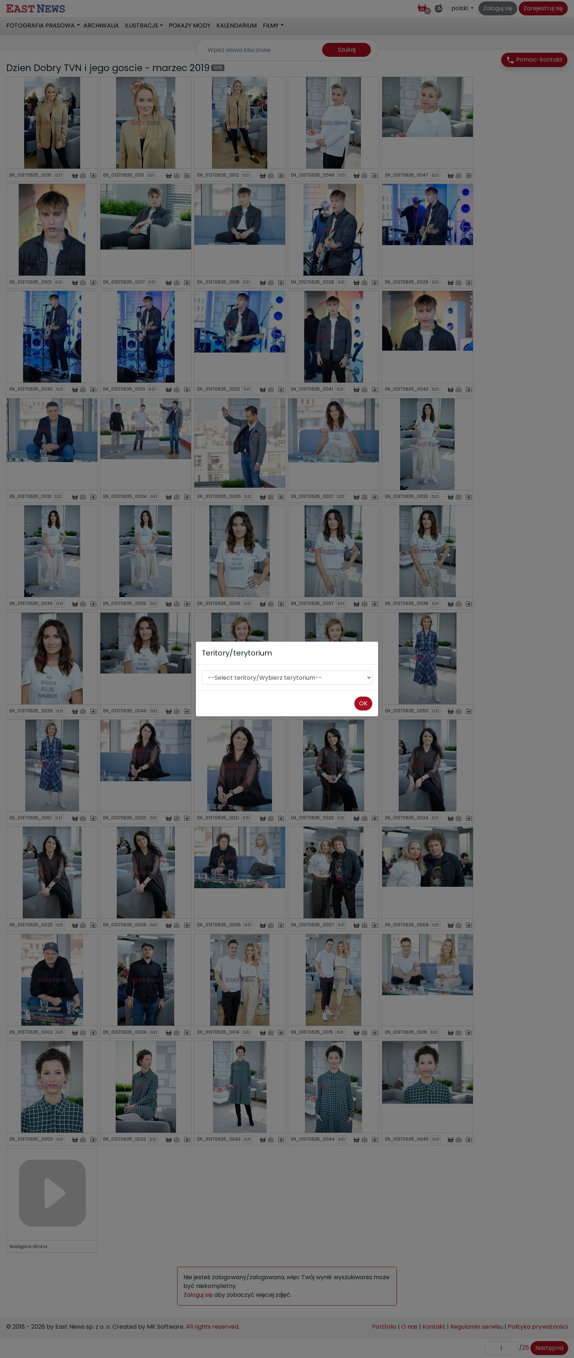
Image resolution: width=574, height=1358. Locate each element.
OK (363, 703)
